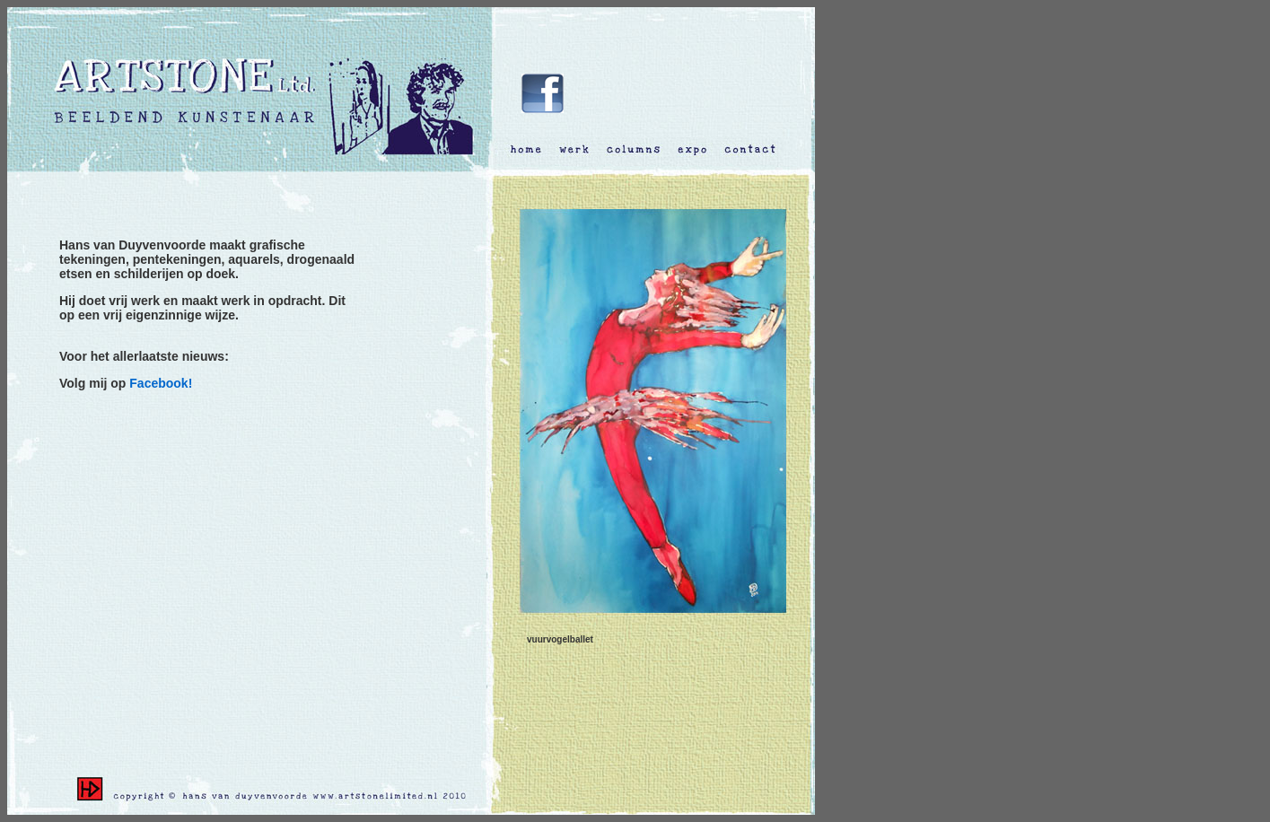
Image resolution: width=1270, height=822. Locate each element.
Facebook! (160, 383)
